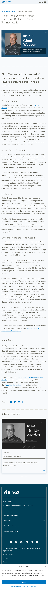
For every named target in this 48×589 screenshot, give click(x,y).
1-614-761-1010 (9, 502)
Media (5, 562)
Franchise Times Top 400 (15, 385)
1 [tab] (22, 477)
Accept (24, 582)
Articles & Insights (8, 11)
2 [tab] (26, 477)
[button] (45, 566)
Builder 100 (21, 377)
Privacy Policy (32, 586)
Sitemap (6, 558)
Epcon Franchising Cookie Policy (19, 586)
